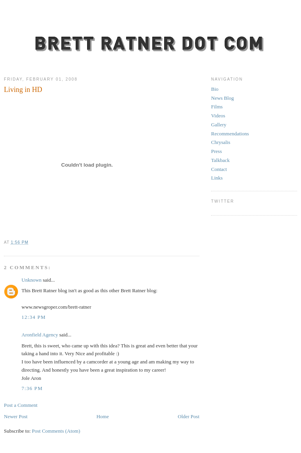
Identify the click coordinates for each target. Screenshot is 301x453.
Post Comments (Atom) (56, 431)
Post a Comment (21, 405)
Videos (218, 116)
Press (216, 151)
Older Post (188, 416)
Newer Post (15, 416)
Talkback (220, 160)
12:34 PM (34, 317)
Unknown (31, 280)
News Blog (222, 98)
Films (217, 107)
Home (103, 416)
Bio (215, 89)
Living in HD (23, 89)
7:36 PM (32, 388)
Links (217, 178)
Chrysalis (220, 142)
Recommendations (230, 134)
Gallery (218, 125)
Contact (219, 169)
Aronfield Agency (40, 335)
